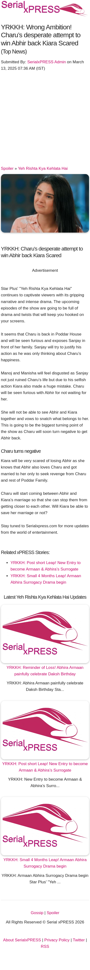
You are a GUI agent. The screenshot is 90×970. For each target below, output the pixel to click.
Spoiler (7, 168)
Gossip (37, 913)
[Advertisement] (45, 120)
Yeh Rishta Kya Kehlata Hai (43, 168)
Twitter (79, 940)
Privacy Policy (57, 940)
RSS (45, 946)
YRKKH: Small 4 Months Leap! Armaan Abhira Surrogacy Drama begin (45, 863)
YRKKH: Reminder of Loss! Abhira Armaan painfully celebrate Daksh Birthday (44, 670)
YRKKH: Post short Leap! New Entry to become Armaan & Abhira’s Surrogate (45, 767)
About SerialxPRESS (22, 940)
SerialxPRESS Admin (46, 62)
